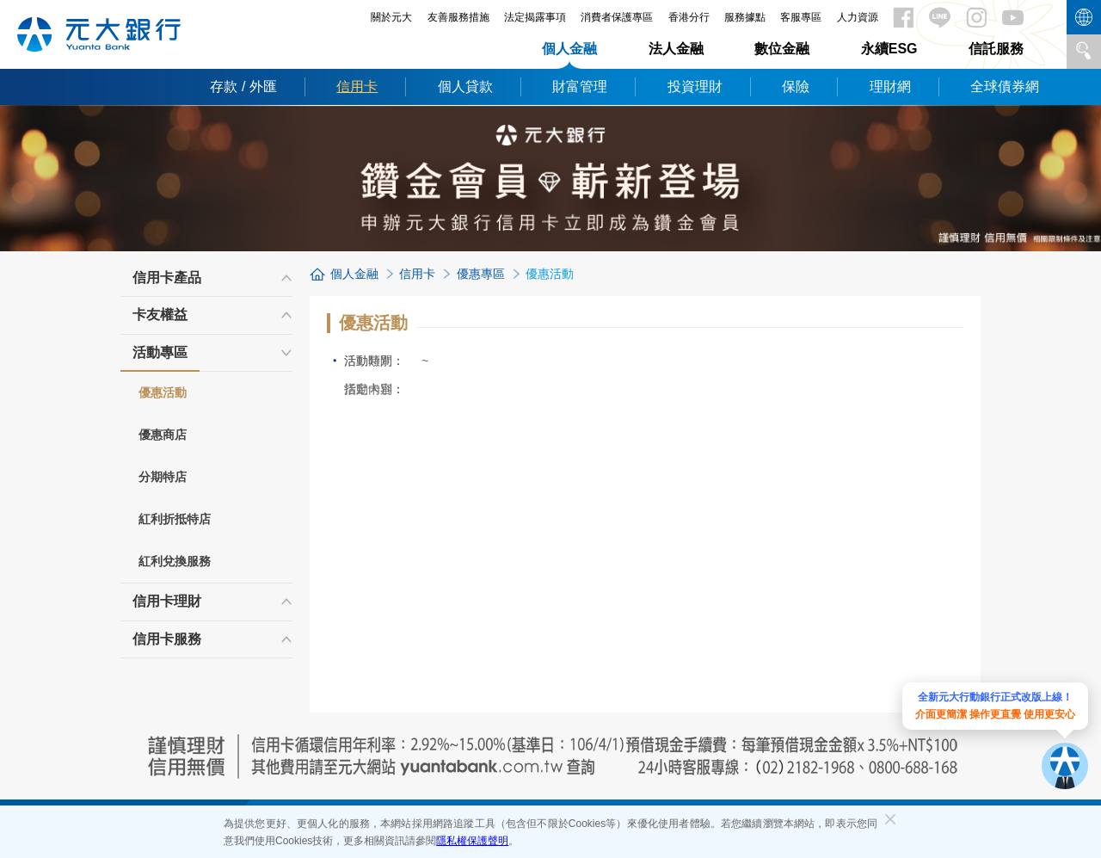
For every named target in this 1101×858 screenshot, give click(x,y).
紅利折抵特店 (174, 519)
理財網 (890, 86)
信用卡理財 (166, 601)
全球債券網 (1004, 86)
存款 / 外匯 (243, 86)
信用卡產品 (166, 277)
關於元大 (391, 17)
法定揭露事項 (535, 17)
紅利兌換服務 (174, 561)
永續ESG (889, 48)
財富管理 (579, 86)
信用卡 (357, 86)
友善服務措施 (458, 17)
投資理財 (695, 86)
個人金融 (569, 48)
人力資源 (857, 17)
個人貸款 (465, 86)
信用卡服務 (166, 639)
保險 (795, 86)
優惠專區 (481, 274)
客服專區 (800, 17)
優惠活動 (162, 392)
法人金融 (676, 48)
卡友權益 (160, 314)
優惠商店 (162, 434)
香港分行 (689, 17)
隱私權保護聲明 (472, 841)
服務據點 (745, 17)
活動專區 (160, 358)
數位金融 (781, 48)
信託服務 (996, 48)
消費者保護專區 (617, 17)
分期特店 (162, 477)
